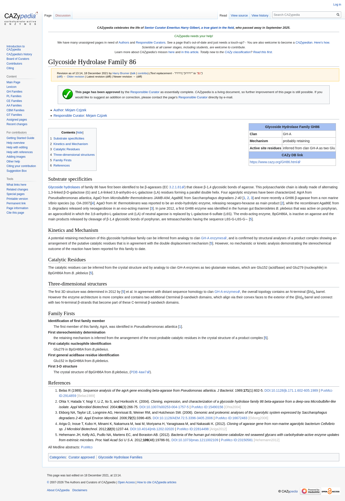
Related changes (17, 189)
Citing (10, 68)
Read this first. (263, 52)
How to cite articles (156, 482)
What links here (16, 184)
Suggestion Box (16, 171)
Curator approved (82, 457)
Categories (58, 457)
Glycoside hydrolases (64, 187)
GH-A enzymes (212, 238)
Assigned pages (16, 119)
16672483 (231, 418)
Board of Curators (17, 59)
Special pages (15, 194)
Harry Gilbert (190, 27)
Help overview (15, 143)
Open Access (126, 482)
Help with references (19, 152)
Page (48, 15)
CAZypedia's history (19, 54)
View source (239, 15)
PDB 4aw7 (139, 372)
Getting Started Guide (20, 138)
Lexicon (11, 87)
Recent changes (16, 124)
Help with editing (17, 147)
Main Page (13, 82)
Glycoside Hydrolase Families (120, 457)
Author (58, 110)
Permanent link (16, 203)
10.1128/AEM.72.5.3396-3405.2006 (183, 418)
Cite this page (15, 212)
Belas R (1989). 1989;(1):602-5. (161, 390)
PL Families (13, 96)
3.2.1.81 (175, 187)
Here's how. (322, 42)
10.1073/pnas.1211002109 (195, 440)
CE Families (14, 101)
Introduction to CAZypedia (15, 48)
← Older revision (73, 76)
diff (60, 76)
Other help (13, 161)
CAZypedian (303, 42)
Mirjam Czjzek (75, 110)
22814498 (193, 429)
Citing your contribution (21, 166)
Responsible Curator (144, 92)
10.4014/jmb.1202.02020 (152, 429)
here (171, 52)
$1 (199, 73)
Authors (124, 42)
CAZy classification (238, 52)
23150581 (237, 440)
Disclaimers (79, 490)
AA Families (14, 105)
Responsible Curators (150, 42)
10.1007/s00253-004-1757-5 (164, 407)
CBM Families (15, 110)
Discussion (62, 15)
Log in (337, 4)
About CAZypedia (58, 490)
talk (133, 73)
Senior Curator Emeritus (162, 27)
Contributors (14, 63)
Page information (17, 208)
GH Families (14, 91)
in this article (189, 52)
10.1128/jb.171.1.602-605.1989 (291, 390)
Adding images (15, 156)
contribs (143, 73)
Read (223, 15)
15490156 (207, 407)
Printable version (17, 198)
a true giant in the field (217, 27)
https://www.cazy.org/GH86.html (273, 162)
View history (260, 15)
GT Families (14, 115)
